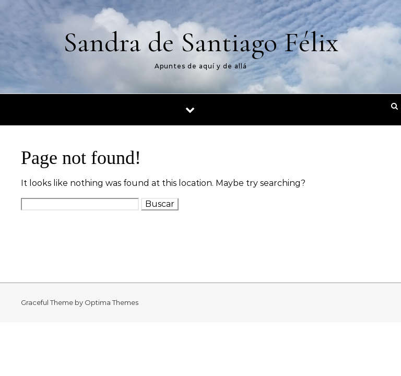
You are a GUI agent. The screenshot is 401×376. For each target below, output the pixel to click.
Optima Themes (111, 302)
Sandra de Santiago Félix (200, 42)
